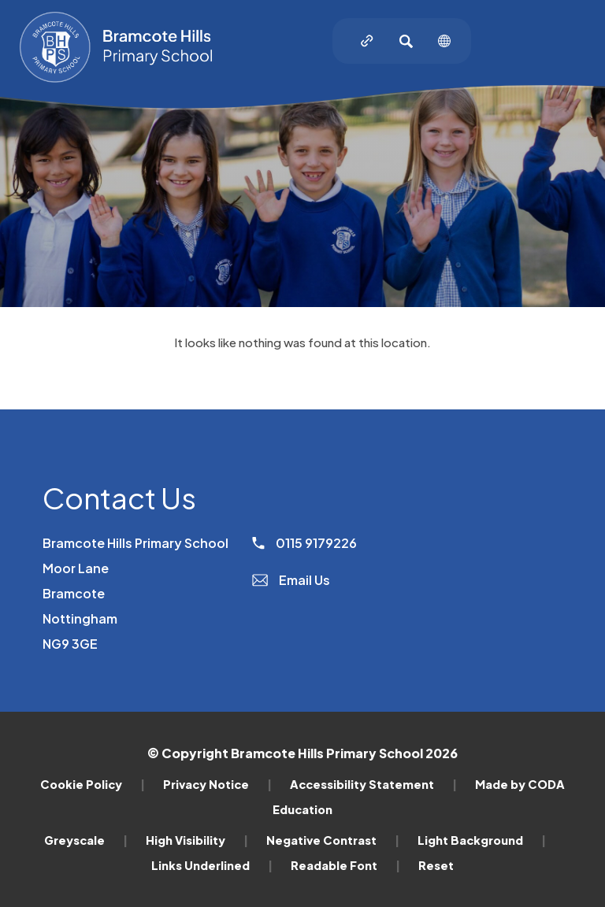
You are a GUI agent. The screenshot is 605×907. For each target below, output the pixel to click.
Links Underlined (212, 865)
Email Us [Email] (291, 580)
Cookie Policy (92, 784)
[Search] (405, 41)
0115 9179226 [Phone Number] (304, 543)
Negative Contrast (332, 840)
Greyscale (86, 840)
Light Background (482, 840)
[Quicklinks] (367, 41)
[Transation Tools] (444, 41)
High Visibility (197, 840)
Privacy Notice (217, 784)
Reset (436, 865)
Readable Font (345, 865)
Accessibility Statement (373, 784)
